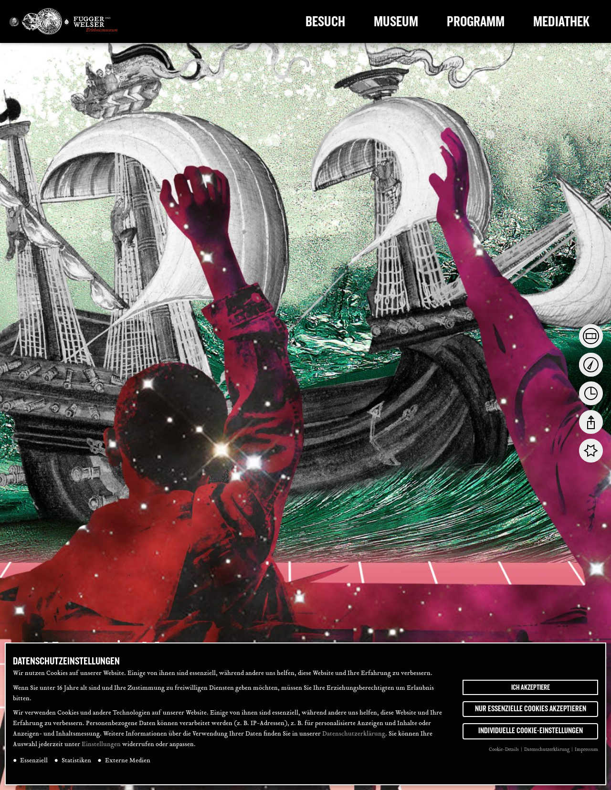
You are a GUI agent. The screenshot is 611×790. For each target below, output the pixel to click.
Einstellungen (101, 747)
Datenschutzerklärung (353, 736)
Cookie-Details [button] (504, 752)
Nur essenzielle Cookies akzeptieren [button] (530, 711)
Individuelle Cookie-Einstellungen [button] (530, 733)
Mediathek (561, 21)
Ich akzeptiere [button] (530, 690)
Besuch (325, 21)
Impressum (586, 752)
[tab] (591, 336)
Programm (476, 21)
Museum (396, 21)
